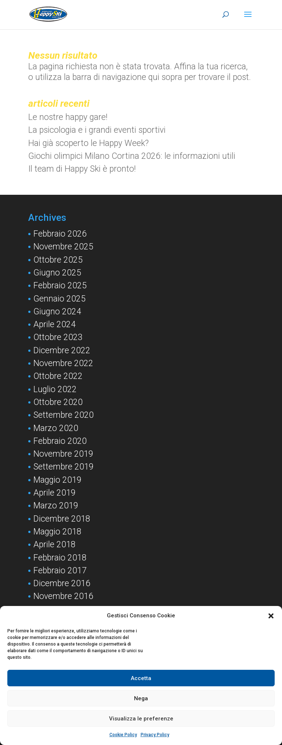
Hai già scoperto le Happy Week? (88, 143)
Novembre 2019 (63, 454)
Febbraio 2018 (60, 558)
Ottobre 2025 (58, 260)
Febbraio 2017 (60, 571)
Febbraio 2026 (60, 234)
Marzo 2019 (55, 506)
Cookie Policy (123, 734)
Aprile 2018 (54, 544)
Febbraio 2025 (60, 286)
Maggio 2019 (57, 480)
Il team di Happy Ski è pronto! (82, 169)
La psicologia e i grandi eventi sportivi (97, 130)
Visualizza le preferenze (141, 718)
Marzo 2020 (55, 428)
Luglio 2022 (55, 389)
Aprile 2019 (54, 493)
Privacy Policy (155, 734)
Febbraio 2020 (60, 441)
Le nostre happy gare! (68, 117)
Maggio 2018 (57, 532)
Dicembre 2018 (61, 519)
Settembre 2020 (63, 415)
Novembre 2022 (63, 363)
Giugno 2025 (57, 273)
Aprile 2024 (54, 324)
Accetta (141, 678)
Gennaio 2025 (59, 299)
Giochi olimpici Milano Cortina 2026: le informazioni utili (131, 156)
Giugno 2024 (57, 312)
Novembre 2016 (63, 596)
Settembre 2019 (63, 467)
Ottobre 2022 (58, 376)
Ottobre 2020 (58, 402)
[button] (271, 616)
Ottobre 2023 (58, 337)
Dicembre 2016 (61, 583)
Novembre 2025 (63, 247)
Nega (141, 698)
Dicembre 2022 (61, 350)
